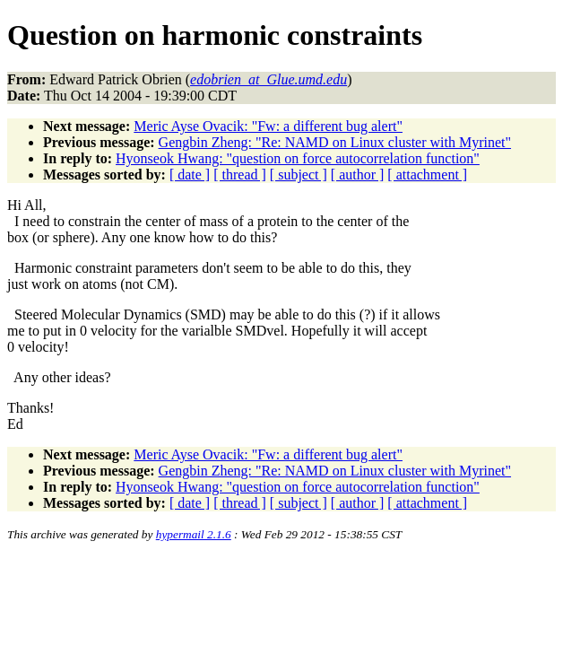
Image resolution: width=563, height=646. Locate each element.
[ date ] (189, 174)
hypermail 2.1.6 (193, 534)
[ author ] (358, 174)
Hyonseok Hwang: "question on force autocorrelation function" (298, 158)
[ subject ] (298, 174)
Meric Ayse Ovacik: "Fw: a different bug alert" (268, 126)
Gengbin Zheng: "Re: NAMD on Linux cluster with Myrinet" (335, 142)
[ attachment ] (427, 174)
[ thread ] (239, 174)
